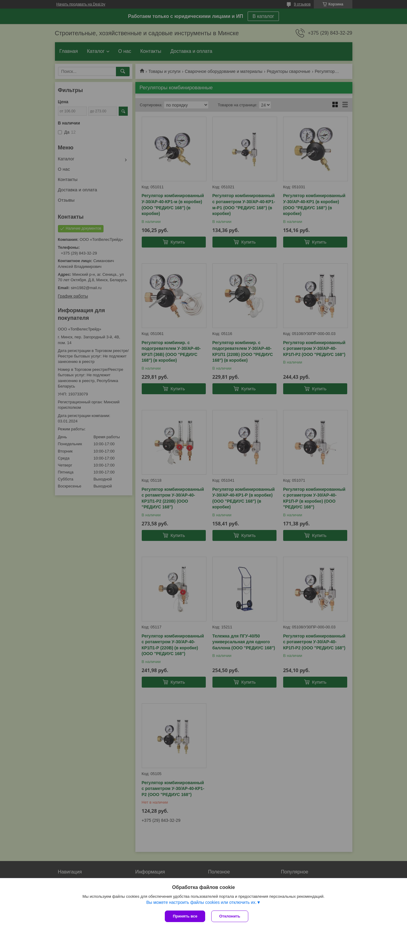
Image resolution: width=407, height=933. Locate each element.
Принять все (185, 916)
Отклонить (229, 916)
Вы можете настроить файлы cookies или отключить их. (201, 902)
